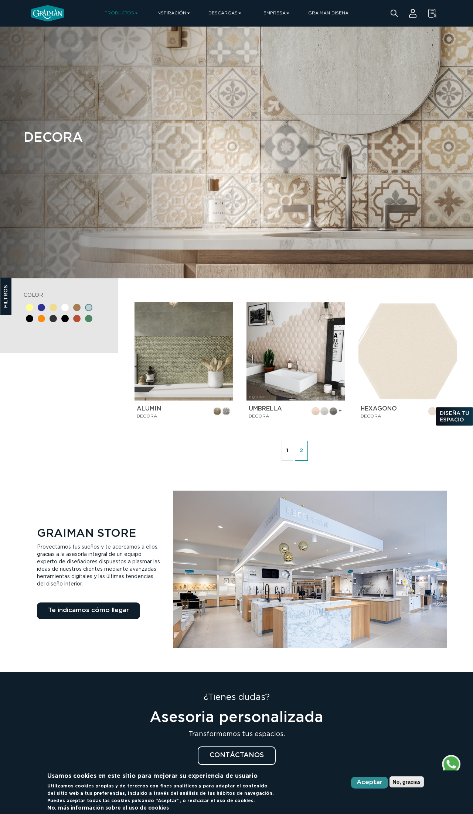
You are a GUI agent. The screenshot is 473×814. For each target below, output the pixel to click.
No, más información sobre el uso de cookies (108, 808)
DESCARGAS (224, 13)
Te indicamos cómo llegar (88, 610)
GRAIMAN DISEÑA (328, 13)
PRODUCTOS (121, 13)
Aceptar (369, 782)
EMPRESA (276, 13)
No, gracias (407, 782)
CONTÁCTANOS (237, 755)
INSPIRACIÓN (173, 13)
